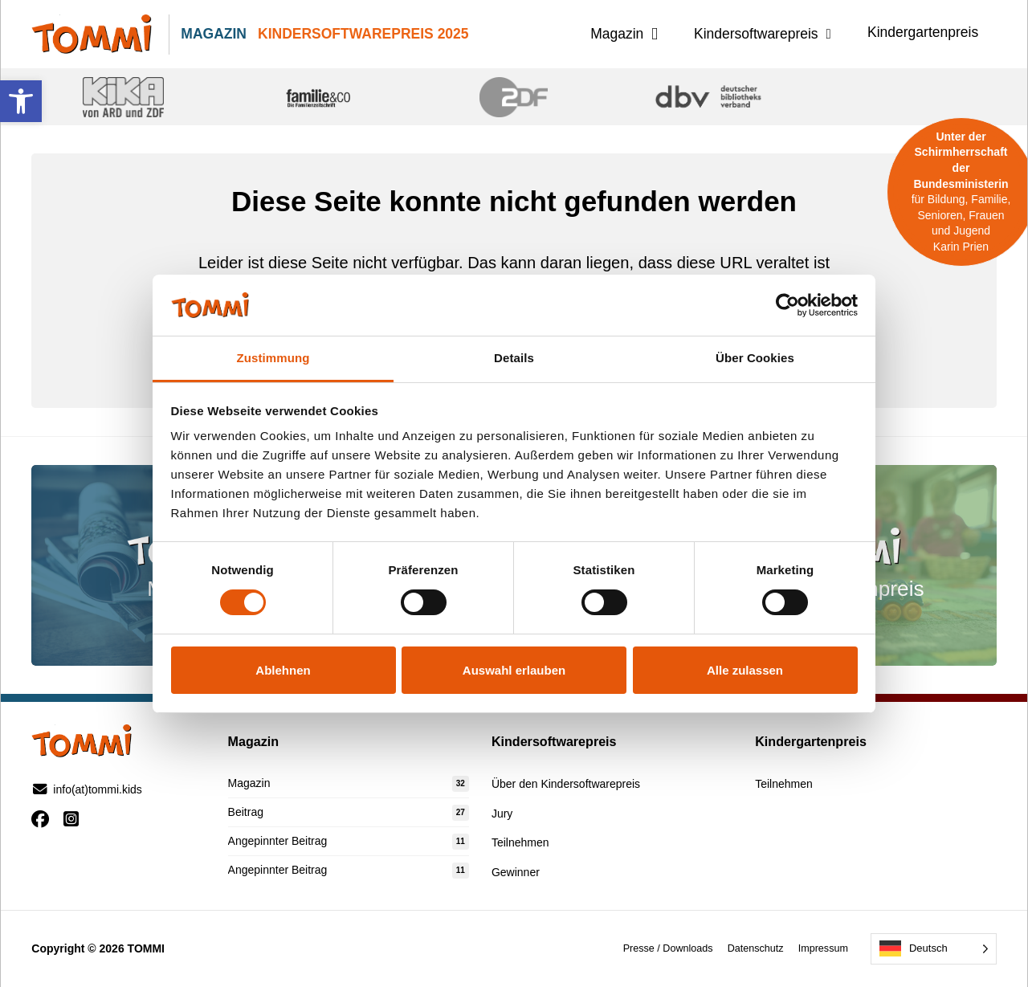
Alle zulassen (745, 670)
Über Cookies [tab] (755, 358)
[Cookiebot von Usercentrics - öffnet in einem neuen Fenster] (787, 305)
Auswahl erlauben (514, 670)
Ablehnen (282, 670)
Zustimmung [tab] (273, 358)
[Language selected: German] (934, 949)
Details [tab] (514, 358)
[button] (21, 101)
